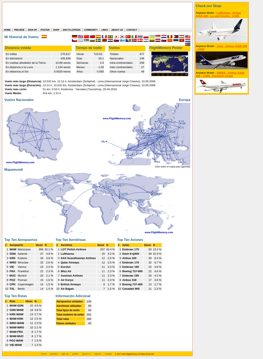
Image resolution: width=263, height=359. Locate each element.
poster (75, 354)
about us (86, 354)
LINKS (104, 30)
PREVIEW (19, 30)
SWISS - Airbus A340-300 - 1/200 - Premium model (220, 74)
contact (108, 354)
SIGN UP (32, 30)
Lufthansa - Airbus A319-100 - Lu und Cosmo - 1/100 (218, 14)
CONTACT (132, 30)
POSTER (45, 30)
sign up (65, 354)
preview (54, 354)
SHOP (56, 30)
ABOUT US (117, 30)
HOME (7, 30)
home (44, 354)
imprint (97, 354)
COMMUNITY (91, 30)
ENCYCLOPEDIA (72, 30)
